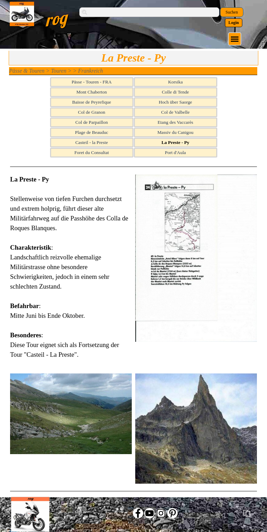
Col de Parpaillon (91, 122)
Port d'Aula (175, 152)
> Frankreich (88, 71)
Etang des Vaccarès (175, 122)
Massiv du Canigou (175, 132)
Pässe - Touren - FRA (92, 81)
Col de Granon (91, 112)
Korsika (175, 81)
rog (55, 18)
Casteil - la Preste (91, 142)
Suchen (232, 12)
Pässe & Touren (26, 71)
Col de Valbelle (175, 112)
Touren (58, 71)
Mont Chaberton (91, 92)
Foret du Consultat (91, 152)
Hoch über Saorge (175, 102)
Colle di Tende (175, 92)
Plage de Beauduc (91, 132)
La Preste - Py (175, 142)
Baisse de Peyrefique (91, 102)
